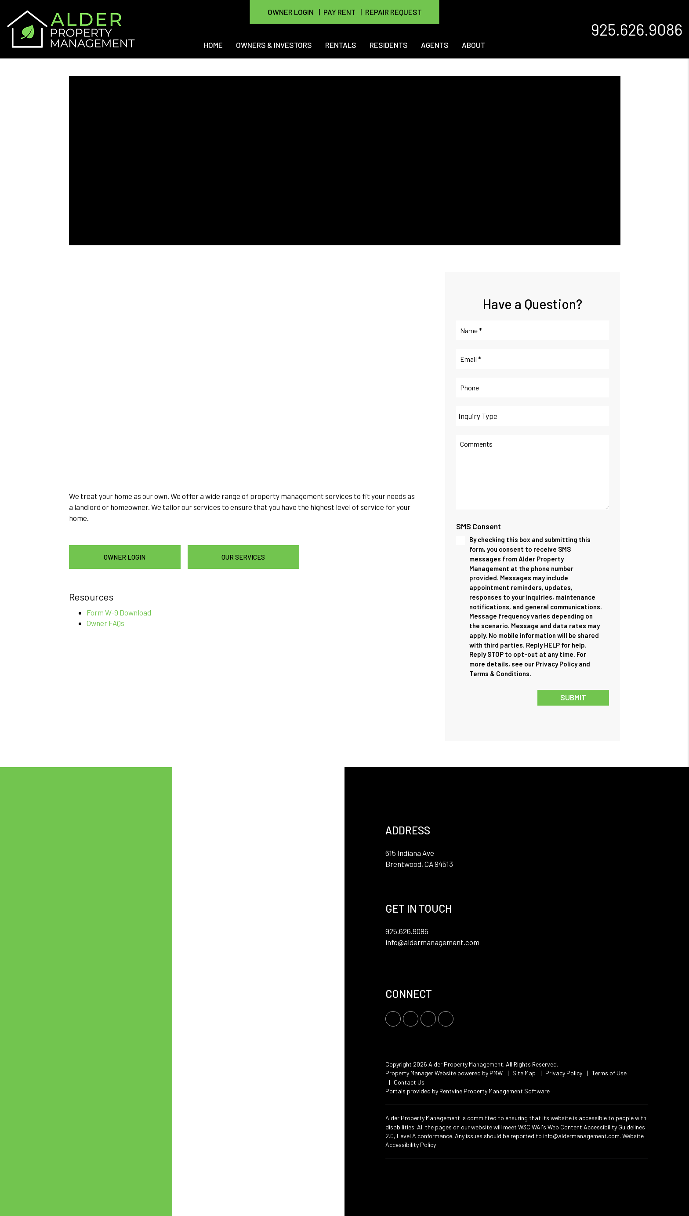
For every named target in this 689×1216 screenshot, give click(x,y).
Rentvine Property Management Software (494, 1091)
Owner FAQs (105, 623)
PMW (496, 1073)
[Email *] (532, 359)
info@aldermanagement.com (432, 942)
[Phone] (532, 387)
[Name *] (532, 330)
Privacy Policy (563, 1073)
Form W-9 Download (119, 612)
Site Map (524, 1073)
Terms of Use (609, 1073)
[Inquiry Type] (532, 416)
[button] (393, 1019)
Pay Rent (339, 11)
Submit (573, 697)
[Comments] (532, 472)
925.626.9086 (636, 28)
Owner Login (291, 11)
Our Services (243, 557)
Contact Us (409, 1082)
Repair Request (393, 11)
